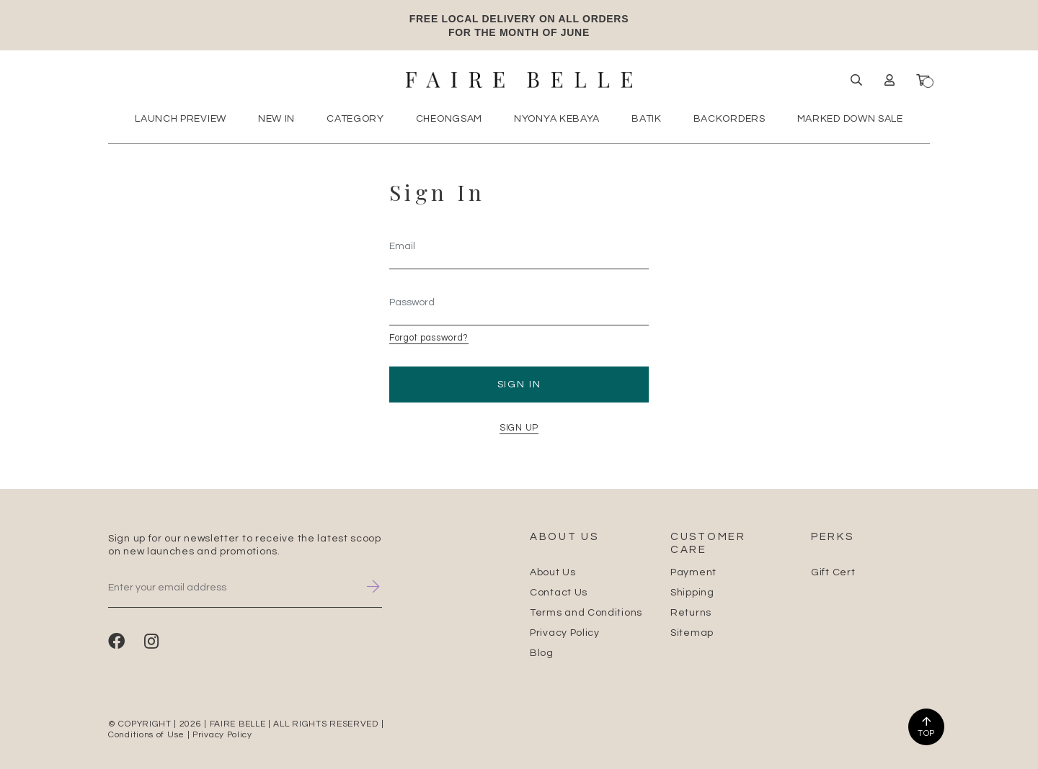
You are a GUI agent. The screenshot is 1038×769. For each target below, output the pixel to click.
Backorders (729, 119)
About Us (553, 572)
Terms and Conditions (586, 613)
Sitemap (692, 633)
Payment (693, 572)
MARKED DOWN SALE (850, 119)
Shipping (692, 593)
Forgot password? (429, 338)
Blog (542, 653)
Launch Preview (180, 119)
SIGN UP (519, 428)
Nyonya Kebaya (557, 119)
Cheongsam (449, 119)
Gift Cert (833, 572)
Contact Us (558, 593)
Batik (646, 119)
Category (355, 119)
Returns (690, 613)
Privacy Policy (565, 633)
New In (276, 119)
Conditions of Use (146, 734)
